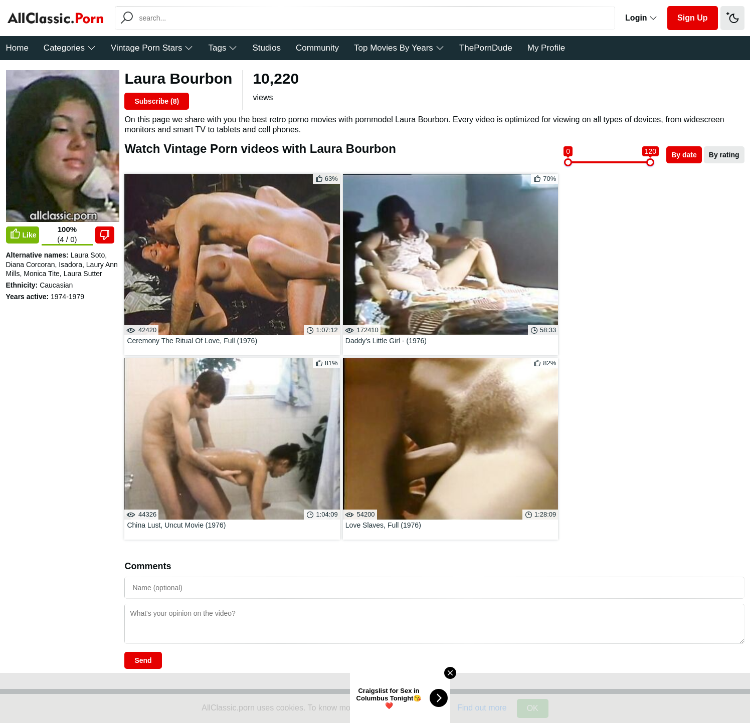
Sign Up (692, 18)
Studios (266, 48)
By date (684, 155)
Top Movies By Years (399, 48)
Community (317, 48)
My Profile (546, 48)
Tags (222, 48)
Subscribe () (156, 101)
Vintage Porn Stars (152, 48)
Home (17, 48)
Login (641, 18)
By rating (724, 155)
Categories (70, 48)
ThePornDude (485, 48)
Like (23, 234)
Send (142, 390)
